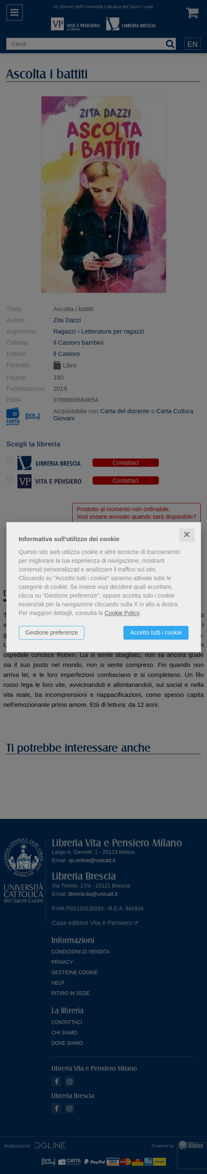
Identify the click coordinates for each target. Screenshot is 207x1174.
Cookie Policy (122, 613)
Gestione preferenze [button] (51, 632)
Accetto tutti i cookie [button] (156, 632)
